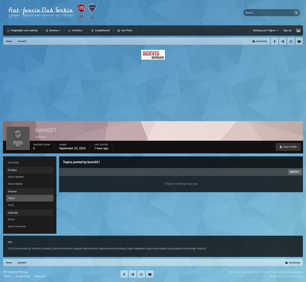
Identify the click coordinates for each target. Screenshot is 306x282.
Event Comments (17, 226)
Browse (54, 30)
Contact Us (39, 276)
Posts (11, 205)
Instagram (291, 41)
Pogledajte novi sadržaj (24, 30)
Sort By (294, 172)
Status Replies (15, 184)
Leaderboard (101, 30)
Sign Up (287, 30)
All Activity (13, 162)
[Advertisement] (153, 89)
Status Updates (16, 176)
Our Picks (126, 30)
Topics (11, 198)
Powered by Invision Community (286, 276)
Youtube (299, 41)
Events (11, 219)
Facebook (274, 41)
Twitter (282, 41)
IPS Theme (8, 272)
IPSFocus (23, 272)
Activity (77, 30)
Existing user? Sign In (265, 30)
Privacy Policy (23, 276)
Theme (7, 276)
